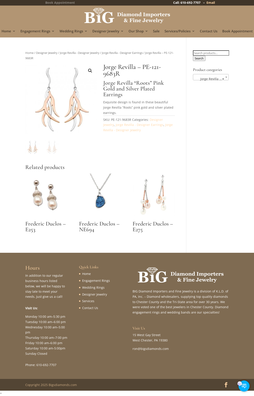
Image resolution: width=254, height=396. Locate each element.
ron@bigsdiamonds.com (151, 349)
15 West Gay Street (147, 335)
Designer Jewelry (105, 31)
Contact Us (208, 31)
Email (210, 2)
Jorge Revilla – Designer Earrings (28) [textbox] (211, 79)
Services (88, 301)
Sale (156, 31)
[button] (90, 71)
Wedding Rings (71, 31)
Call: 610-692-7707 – (189, 2)
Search (199, 58)
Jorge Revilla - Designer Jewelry (79, 53)
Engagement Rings (35, 31)
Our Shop (136, 31)
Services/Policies (177, 31)
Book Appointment (237, 31)
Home (6, 31)
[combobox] (211, 77)
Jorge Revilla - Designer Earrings (122, 53)
